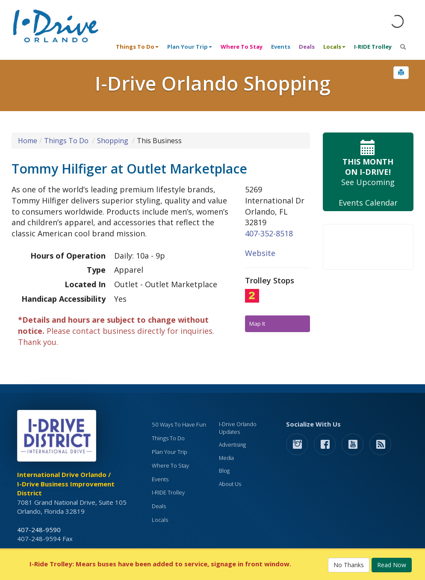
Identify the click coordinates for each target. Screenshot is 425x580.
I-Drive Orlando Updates (238, 428)
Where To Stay (242, 46)
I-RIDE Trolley (373, 46)
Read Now (391, 565)
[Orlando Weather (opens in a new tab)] (397, 21)
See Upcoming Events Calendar (368, 172)
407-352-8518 (269, 233)
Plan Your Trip (169, 452)
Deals (307, 46)
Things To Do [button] (137, 46)
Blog (224, 470)
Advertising (232, 444)
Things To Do (66, 140)
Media (226, 458)
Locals (160, 520)
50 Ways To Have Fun (179, 424)
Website (260, 253)
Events (280, 46)
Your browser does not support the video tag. (368, 247)
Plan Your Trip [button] (189, 46)
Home (27, 140)
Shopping (112, 140)
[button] (401, 72)
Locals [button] (334, 46)
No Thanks (349, 565)
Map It (257, 323)
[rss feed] (380, 444)
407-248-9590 (39, 529)
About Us (230, 484)
